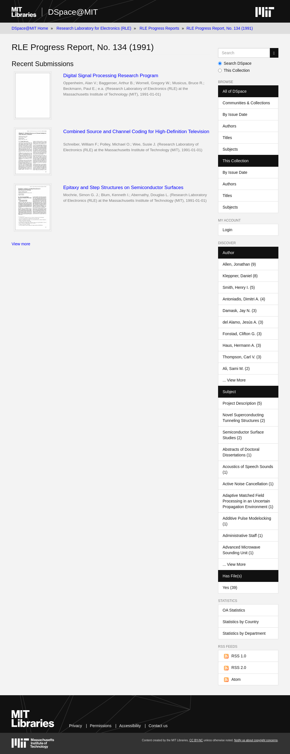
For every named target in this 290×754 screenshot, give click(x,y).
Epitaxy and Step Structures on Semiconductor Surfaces (123, 187)
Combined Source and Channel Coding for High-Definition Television (136, 131)
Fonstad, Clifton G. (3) (242, 334)
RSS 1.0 (234, 656)
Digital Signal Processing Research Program (110, 75)
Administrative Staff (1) (243, 535)
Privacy (75, 725)
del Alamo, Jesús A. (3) (243, 322)
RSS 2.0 (234, 667)
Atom (232, 679)
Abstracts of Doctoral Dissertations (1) (241, 452)
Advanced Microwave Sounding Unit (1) (241, 550)
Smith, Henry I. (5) (239, 287)
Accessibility (130, 725)
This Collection (234, 70)
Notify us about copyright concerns (256, 740)
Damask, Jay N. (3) (240, 310)
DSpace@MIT (73, 12)
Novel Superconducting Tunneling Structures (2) (244, 418)
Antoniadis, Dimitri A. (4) (244, 299)
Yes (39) (230, 587)
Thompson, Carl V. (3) (242, 357)
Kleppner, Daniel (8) (240, 276)
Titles (227, 137)
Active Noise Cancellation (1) (248, 484)
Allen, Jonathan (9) (239, 264)
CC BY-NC (196, 740)
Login (227, 229)
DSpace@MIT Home (30, 28)
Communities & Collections (246, 103)
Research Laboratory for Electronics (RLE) (94, 28)
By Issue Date (235, 114)
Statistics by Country (241, 621)
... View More (234, 380)
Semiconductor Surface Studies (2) (243, 435)
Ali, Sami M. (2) (236, 368)
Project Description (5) (242, 403)
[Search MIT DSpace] (244, 53)
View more (21, 244)
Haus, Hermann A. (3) (242, 345)
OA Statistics (234, 610)
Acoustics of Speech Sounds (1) (248, 469)
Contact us (158, 725)
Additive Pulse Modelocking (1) (247, 521)
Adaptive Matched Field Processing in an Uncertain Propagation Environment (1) (248, 501)
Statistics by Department (244, 633)
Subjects (230, 149)
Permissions (100, 725)
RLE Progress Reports (159, 28)
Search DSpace (234, 63)
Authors (229, 126)
